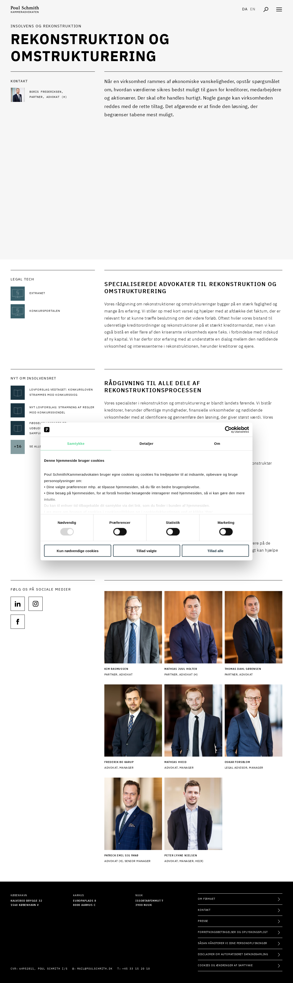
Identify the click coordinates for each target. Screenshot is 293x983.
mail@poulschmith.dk (95, 968)
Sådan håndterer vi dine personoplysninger (232, 943)
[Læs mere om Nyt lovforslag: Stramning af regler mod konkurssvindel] (62, 410)
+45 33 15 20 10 (136, 968)
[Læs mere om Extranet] (62, 294)
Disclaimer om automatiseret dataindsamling (233, 954)
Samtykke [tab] (76, 444)
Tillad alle (215, 551)
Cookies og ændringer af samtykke (225, 965)
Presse (203, 921)
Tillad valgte (146, 551)
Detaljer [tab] (146, 444)
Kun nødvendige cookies (78, 551)
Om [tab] (217, 444)
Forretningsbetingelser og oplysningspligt (233, 932)
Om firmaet (206, 899)
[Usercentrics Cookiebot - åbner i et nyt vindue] (228, 429)
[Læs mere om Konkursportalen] (62, 311)
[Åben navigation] (279, 9)
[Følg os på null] (18, 604)
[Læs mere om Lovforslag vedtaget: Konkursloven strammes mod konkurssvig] (62, 393)
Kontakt (204, 910)
